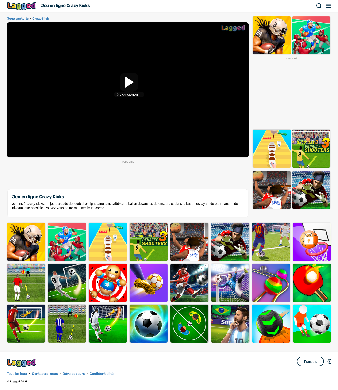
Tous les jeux (17, 374)
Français (310, 361)
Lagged (22, 6)
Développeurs (74, 374)
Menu (328, 6)
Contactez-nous (45, 374)
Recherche (319, 6)
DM (329, 361)
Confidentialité (102, 374)
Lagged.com (22, 363)
